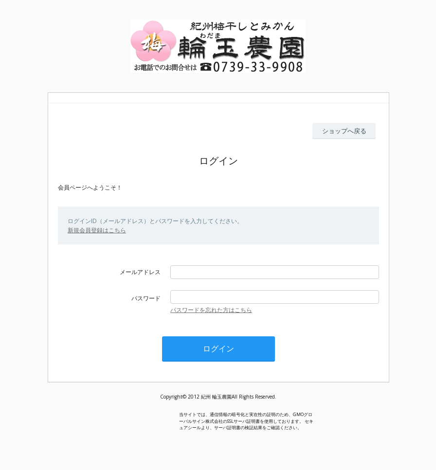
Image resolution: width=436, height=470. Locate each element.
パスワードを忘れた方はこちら (211, 310)
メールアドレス (140, 272)
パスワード (146, 298)
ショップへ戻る (344, 130)
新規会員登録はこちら (97, 230)
